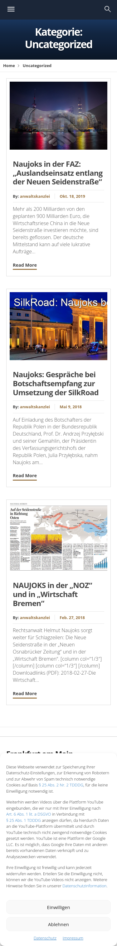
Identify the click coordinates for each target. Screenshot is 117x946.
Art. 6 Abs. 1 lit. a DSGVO (28, 814)
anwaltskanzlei (35, 196)
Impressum (73, 938)
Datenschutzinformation (84, 886)
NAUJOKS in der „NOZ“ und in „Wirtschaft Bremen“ (52, 594)
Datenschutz (45, 938)
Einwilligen (58, 907)
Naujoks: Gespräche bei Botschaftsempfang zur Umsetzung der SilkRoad (56, 383)
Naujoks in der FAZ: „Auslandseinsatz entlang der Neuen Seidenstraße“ (58, 173)
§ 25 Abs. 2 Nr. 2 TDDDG (61, 785)
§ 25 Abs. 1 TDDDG (23, 820)
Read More (25, 265)
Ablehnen (58, 924)
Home (9, 65)
